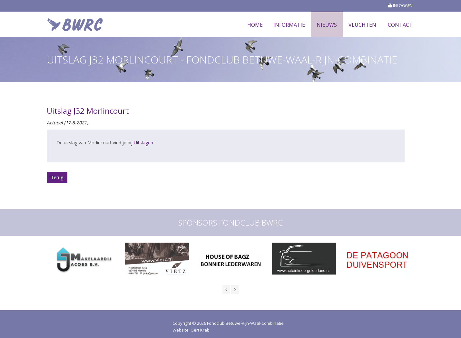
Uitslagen (143, 143)
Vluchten (362, 24)
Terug (57, 177)
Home (255, 24)
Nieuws (327, 24)
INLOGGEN (400, 5)
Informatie (289, 24)
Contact (400, 24)
